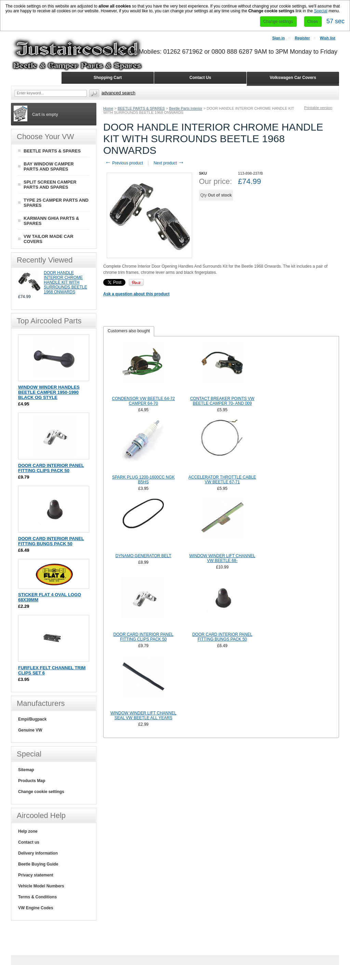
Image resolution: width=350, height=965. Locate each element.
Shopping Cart (108, 77)
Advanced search (118, 92)
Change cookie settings (41, 791)
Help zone (28, 831)
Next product (168, 163)
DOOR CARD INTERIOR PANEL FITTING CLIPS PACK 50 (143, 637)
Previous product (124, 163)
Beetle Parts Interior (185, 108)
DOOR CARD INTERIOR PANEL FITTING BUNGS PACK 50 (222, 637)
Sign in (278, 38)
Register (302, 38)
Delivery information (38, 853)
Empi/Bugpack (32, 719)
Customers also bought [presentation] (129, 331)
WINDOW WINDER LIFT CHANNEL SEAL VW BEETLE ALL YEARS (143, 715)
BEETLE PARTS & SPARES (141, 108)
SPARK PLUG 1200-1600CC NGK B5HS (143, 479)
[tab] (128, 331)
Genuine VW (30, 730)
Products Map (31, 780)
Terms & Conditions (37, 897)
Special (320, 11)
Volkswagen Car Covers (293, 77)
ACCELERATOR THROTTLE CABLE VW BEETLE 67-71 (222, 479)
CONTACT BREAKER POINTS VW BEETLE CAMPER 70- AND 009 (222, 401)
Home (108, 108)
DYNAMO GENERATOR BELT (143, 555)
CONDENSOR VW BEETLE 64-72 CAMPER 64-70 (143, 401)
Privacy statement (35, 875)
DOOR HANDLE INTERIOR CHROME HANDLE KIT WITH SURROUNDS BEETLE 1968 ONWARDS (65, 282)
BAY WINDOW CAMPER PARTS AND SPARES (49, 166)
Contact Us (200, 77)
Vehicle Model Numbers (41, 886)
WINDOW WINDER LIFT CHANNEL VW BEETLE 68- (222, 558)
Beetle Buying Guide (38, 864)
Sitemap (26, 769)
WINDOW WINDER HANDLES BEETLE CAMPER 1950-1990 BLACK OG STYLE (49, 392)
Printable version (318, 108)
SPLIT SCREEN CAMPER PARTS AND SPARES (50, 184)
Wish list (327, 38)
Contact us (28, 842)
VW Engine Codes (35, 908)
